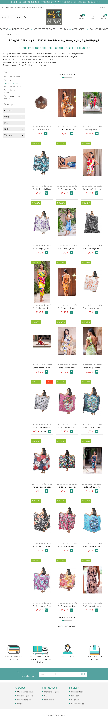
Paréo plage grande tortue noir (92, 248)
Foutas (64, 29)
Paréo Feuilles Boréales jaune (67, 368)
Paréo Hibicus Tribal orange (42, 546)
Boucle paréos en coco (42, 129)
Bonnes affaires (99, 29)
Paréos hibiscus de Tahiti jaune (42, 308)
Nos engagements (25, 696)
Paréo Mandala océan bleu (67, 189)
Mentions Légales (51, 692)
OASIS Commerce (59, 715)
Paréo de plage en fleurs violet (42, 248)
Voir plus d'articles (67, 626)
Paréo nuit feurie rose (92, 487)
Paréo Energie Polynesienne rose (67, 427)
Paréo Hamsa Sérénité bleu (92, 427)
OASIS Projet (47, 715)
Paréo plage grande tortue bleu (67, 248)
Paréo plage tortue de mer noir (92, 606)
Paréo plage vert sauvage (92, 368)
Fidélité (20, 704)
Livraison (75, 696)
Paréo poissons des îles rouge (67, 606)
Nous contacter (77, 692)
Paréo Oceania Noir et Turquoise (42, 189)
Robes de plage (20, 29)
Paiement (75, 700)
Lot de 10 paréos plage (92, 129)
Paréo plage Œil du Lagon (92, 546)
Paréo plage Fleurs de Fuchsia (67, 546)
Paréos (4, 29)
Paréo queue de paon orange (67, 308)
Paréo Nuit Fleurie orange (67, 487)
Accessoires (78, 29)
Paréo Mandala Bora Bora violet (42, 606)
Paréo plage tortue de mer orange (92, 308)
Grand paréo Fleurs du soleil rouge (42, 368)
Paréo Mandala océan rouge (42, 487)
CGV (46, 696)
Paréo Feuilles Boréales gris (42, 427)
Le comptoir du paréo (42, 126)
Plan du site (49, 700)
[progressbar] (67, 77)
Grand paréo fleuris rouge (92, 189)
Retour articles (77, 704)
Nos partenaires (24, 700)
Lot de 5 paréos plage (67, 129)
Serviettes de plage (44, 29)
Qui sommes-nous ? (25, 692)
